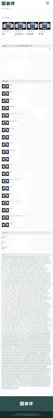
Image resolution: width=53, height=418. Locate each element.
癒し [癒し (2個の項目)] (39, 369)
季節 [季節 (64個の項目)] (37, 347)
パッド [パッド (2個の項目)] (3, 314)
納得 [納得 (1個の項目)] (21, 374)
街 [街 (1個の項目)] (34, 377)
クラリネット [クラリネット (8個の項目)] (9, 284)
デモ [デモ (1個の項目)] (48, 303)
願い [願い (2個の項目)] (41, 385)
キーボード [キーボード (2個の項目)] (33, 281)
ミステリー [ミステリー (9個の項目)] (43, 325)
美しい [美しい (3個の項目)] (47, 374)
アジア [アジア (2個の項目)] (20, 268)
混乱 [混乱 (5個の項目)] (29, 366)
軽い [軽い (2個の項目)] (45, 379)
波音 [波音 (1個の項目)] (5, 366)
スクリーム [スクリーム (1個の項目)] (38, 295)
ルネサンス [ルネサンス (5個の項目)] (32, 330)
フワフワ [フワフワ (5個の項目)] (8, 320)
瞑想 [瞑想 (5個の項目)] (3, 371)
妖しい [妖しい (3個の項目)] (20, 347)
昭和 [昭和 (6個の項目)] (7, 360)
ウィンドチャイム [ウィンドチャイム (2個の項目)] (42, 271)
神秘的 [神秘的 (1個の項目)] (27, 371)
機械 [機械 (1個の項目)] (5, 363)
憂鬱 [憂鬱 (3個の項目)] (17, 355)
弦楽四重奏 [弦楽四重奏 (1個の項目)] (17, 352)
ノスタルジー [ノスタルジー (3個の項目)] (25, 309)
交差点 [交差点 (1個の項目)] (12, 336)
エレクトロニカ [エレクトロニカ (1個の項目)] (11, 276)
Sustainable (12, 150)
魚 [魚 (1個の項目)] (9, 388)
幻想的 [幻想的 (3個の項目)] (6, 352)
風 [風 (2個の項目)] (43, 385)
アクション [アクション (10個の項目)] (42, 265)
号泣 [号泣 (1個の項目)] (3, 341)
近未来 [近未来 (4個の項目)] (48, 379)
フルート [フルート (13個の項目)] (3, 320)
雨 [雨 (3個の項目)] (49, 382)
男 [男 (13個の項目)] (24, 369)
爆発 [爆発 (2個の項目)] (46, 366)
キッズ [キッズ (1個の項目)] (15, 281)
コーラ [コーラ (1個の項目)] (9, 290)
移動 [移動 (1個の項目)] (40, 371)
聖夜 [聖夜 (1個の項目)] (11, 377)
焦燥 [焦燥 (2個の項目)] (43, 366)
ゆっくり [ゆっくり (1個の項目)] (20, 265)
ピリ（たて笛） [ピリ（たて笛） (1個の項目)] (9, 317)
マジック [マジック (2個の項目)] (23, 325)
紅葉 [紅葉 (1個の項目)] (18, 374)
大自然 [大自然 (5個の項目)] (38, 344)
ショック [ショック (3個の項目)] (25, 292)
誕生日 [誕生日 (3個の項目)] (3, 379)
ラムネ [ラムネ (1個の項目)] (43, 328)
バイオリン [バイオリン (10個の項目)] (8, 311)
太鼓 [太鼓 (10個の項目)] (44, 344)
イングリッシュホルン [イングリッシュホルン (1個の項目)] (20, 271)
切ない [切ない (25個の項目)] (9, 339)
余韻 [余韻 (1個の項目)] (30, 336)
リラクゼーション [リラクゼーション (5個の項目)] (25, 330)
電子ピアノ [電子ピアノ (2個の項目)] (6, 385)
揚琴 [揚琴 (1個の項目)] (12, 358)
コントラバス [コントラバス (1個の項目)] (46, 287)
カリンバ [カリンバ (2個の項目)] (3, 281)
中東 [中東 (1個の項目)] (3, 336)
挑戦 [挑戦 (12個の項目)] (3, 358)
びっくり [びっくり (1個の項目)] (3, 265)
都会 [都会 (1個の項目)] (24, 382)
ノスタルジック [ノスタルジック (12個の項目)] (19, 309)
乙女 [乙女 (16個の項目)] (5, 336)
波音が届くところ (14, 121)
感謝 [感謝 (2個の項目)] (15, 355)
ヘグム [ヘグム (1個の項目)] (45, 320)
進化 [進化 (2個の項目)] (5, 382)
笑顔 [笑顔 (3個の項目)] (3, 374)
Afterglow (12, 99)
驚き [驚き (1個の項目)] (45, 385)
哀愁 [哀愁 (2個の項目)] (26, 341)
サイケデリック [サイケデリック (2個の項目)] (32, 290)
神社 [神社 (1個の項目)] (24, 371)
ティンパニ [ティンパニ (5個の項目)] (4, 303)
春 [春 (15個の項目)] (4, 360)
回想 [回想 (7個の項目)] (37, 341)
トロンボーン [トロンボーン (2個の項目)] (22, 306)
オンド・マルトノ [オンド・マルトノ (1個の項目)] (5, 279)
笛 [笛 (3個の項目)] (7, 374)
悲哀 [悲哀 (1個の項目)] (9, 355)
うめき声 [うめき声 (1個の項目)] (14, 260)
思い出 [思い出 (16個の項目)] (29, 352)
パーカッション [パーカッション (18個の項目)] (13, 314)
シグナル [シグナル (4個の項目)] (16, 292)
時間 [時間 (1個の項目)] (12, 360)
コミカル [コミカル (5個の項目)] (28, 287)
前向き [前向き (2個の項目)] (18, 339)
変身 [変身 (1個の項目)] (3, 344)
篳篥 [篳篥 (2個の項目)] (16, 374)
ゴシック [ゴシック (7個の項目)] (17, 290)
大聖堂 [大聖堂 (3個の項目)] (34, 344)
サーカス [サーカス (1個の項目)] (11, 292)
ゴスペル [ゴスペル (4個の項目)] (22, 290)
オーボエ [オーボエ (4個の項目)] (36, 279)
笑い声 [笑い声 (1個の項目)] (49, 371)
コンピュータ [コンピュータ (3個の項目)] (4, 290)
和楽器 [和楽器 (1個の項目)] (20, 341)
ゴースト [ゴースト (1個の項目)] (26, 290)
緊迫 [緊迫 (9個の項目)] (40, 374)
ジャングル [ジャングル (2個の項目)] (27, 295)
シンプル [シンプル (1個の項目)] (3, 295)
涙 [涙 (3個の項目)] (23, 366)
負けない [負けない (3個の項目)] (16, 379)
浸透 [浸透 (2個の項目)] (21, 366)
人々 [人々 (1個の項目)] (18, 336)
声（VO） (4, 241)
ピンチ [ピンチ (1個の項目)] (14, 317)
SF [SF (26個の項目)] (23, 257)
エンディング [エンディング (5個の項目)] (29, 276)
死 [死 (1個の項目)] (16, 363)
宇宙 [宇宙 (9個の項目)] (46, 347)
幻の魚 (11, 186)
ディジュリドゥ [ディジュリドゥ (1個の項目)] (34, 303)
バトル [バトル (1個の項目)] (27, 311)
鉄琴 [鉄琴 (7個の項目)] (29, 382)
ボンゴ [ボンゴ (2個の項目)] (45, 322)
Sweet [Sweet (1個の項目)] (26, 257)
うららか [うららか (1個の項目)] (18, 260)
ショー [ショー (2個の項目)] (29, 292)
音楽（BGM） (5, 247)
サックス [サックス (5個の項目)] (3, 292)
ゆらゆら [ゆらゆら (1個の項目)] (28, 265)
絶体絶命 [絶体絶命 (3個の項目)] (28, 374)
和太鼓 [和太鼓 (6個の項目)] (16, 341)
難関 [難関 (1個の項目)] (47, 382)
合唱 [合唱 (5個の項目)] (5, 341)
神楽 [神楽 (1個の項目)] (21, 371)
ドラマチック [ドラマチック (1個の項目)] (44, 306)
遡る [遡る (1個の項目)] (22, 382)
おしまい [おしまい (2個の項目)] (23, 260)
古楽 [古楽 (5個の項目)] (45, 339)
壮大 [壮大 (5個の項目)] (46, 341)
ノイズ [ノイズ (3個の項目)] (14, 309)
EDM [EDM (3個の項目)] (14, 257)
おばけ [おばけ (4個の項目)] (30, 260)
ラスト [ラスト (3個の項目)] (39, 328)
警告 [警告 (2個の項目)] (13, 379)
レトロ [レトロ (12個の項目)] (48, 330)
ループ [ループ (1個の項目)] (36, 330)
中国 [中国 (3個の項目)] (48, 333)
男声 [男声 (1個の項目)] (26, 369)
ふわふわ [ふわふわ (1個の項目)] (8, 265)
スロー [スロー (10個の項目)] (28, 298)
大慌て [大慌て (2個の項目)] (27, 344)
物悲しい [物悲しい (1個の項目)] (3, 369)
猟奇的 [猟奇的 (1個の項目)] (10, 369)
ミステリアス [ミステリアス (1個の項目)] (37, 325)
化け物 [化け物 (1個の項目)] (34, 339)
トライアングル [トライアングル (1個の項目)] (10, 306)
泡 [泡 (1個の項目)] (48, 363)
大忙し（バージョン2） (15, 201)
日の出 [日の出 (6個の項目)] (36, 358)
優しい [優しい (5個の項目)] (41, 336)
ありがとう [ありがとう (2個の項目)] (4, 260)
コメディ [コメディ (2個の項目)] (32, 287)
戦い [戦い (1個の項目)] (30, 355)
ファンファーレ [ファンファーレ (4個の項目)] (41, 317)
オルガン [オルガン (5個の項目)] (39, 276)
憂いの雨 (12, 128)
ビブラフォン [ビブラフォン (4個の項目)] (32, 314)
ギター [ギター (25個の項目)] (38, 281)
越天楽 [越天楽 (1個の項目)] (34, 379)
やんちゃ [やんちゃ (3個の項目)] (16, 265)
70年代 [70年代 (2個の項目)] (6, 257)
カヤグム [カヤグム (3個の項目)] (48, 279)
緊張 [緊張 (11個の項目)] (37, 374)
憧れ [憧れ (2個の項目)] (20, 355)
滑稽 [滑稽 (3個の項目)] (32, 366)
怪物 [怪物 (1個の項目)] (32, 352)
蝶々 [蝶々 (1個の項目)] (29, 377)
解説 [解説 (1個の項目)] (49, 377)
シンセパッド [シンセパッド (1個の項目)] (41, 292)
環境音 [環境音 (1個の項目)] (18, 369)
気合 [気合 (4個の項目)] (32, 363)
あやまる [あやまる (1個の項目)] (46, 257)
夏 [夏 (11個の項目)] (5, 344)
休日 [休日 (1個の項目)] (27, 336)
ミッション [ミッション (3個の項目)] (49, 325)
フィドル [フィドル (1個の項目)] (46, 317)
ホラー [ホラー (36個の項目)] (9, 322)
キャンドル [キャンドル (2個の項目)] (20, 281)
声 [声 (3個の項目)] (48, 341)
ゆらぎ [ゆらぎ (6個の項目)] (24, 265)
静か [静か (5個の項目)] (26, 385)
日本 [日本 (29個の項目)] (43, 358)
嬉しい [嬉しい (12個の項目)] (27, 347)
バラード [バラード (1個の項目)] (39, 311)
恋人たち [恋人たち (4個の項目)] (38, 352)
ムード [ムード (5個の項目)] (3, 328)
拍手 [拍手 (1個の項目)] (45, 355)
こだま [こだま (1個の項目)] (28, 262)
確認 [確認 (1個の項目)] (16, 371)
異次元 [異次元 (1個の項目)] (32, 369)
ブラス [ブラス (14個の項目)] (22, 320)
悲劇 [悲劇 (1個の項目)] (6, 355)
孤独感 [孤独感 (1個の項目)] (43, 347)
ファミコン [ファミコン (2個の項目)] (29, 317)
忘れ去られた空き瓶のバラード (17, 215)
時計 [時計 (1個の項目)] (9, 360)
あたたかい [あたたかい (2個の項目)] (36, 257)
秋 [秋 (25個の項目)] (35, 371)
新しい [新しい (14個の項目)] (20, 358)
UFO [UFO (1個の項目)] (32, 257)
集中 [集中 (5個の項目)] (44, 382)
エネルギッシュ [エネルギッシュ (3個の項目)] (42, 273)
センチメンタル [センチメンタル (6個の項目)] (48, 298)
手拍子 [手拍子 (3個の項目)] (35, 355)
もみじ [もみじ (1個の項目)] (12, 265)
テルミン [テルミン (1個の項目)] (29, 303)
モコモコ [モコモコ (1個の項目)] (15, 328)
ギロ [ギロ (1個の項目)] (45, 281)
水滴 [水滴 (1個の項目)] (40, 363)
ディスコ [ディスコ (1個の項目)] (40, 303)
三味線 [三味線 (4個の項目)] (28, 333)
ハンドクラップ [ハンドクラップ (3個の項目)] (42, 309)
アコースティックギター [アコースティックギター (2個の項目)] (6, 268)
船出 (11, 194)
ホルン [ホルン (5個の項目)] (27, 322)
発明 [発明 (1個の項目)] (42, 369)
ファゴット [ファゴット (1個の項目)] (23, 317)
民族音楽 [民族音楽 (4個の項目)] (28, 363)
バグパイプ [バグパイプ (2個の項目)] (19, 311)
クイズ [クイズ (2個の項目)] (48, 281)
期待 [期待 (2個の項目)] (26, 360)
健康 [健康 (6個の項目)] (38, 336)
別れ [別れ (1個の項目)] (15, 339)
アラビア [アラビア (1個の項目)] (3, 271)
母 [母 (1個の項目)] (20, 363)
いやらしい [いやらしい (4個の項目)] (9, 260)
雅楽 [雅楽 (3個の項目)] (41, 382)
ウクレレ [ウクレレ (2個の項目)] (9, 273)
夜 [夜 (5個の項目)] (14, 344)
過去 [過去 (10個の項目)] (8, 382)
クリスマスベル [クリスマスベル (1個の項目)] (27, 284)
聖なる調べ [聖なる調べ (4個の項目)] (7, 377)
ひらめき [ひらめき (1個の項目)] (49, 262)
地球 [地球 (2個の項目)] (43, 341)
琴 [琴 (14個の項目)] (13, 369)
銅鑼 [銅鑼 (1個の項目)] (34, 382)
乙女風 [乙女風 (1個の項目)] (9, 336)
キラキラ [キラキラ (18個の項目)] (25, 281)
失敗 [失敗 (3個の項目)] (46, 344)
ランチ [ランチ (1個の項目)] (46, 328)
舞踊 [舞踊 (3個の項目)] (18, 377)
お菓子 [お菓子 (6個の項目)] (17, 262)
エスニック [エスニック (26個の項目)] (36, 273)
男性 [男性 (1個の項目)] (29, 369)
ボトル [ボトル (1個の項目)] (42, 322)
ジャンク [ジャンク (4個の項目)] (22, 295)
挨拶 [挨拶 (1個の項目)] (5, 358)
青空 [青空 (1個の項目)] (23, 385)
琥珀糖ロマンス (13, 106)
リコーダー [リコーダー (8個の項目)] (4, 330)
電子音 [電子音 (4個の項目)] (10, 385)
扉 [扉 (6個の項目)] (32, 355)
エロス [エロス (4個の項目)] (19, 276)
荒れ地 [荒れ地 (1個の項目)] (21, 377)
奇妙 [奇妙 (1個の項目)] (49, 344)
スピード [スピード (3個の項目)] (20, 298)
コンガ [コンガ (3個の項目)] (41, 287)
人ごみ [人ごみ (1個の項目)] (21, 336)
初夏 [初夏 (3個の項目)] (13, 339)
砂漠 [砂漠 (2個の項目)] (7, 371)
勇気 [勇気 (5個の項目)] (31, 339)
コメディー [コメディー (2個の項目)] (37, 287)
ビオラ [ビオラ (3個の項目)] (28, 314)
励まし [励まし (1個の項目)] (25, 339)
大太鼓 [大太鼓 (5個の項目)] (23, 344)
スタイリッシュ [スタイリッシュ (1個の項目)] (44, 295)
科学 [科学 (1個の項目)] (38, 371)
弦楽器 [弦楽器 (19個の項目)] (12, 352)
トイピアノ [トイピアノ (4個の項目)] (4, 306)
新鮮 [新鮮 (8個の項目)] (27, 358)
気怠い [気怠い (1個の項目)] (35, 363)
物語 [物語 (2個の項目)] (7, 369)
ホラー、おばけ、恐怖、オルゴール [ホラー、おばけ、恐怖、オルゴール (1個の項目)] (18, 322)
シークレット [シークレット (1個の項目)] (8, 295)
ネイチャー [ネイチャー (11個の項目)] (9, 309)
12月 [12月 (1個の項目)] (3, 257)
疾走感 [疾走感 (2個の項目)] (36, 369)
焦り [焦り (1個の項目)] (37, 366)
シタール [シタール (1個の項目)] (20, 292)
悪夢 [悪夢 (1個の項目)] (44, 352)
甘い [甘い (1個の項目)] (22, 369)
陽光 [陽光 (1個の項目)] (39, 382)
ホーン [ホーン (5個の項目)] (31, 322)
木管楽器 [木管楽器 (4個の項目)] (35, 360)
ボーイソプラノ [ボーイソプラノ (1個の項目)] (5, 325)
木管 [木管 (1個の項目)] (31, 360)
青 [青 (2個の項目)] (21, 385)
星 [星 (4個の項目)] (2, 360)
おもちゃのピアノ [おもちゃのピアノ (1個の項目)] (46, 260)
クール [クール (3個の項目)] (32, 284)
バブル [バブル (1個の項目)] (30, 311)
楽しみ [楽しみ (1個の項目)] (49, 360)
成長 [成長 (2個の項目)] (27, 355)
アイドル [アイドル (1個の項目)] (37, 265)
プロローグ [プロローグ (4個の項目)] (41, 320)
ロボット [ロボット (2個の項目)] (8, 333)
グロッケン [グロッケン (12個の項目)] (11, 287)
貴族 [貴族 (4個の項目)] (20, 379)
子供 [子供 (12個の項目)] (31, 347)
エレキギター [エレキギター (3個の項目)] (4, 276)
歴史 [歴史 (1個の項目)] (14, 363)
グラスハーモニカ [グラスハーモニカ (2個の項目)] (47, 284)
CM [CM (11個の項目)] (11, 257)
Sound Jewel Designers (26, 413)
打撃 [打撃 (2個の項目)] (38, 355)
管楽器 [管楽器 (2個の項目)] (10, 374)
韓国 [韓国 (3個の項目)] (38, 385)
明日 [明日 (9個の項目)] (49, 358)
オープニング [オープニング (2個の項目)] (31, 279)
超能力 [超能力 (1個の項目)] (31, 379)
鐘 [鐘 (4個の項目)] (36, 382)
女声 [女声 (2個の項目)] (8, 347)
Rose (11, 172)
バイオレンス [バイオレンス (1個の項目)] (13, 311)
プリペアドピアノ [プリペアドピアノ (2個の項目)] (34, 320)
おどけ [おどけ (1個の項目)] (27, 260)
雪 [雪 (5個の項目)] (2, 385)
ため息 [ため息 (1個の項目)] (36, 262)
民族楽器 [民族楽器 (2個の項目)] (24, 363)
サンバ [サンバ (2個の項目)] (7, 292)
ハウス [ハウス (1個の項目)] (36, 309)
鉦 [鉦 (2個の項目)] (31, 382)
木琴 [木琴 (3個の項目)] (29, 360)
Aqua (11, 157)
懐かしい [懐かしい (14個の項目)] (23, 355)
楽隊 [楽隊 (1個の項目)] (3, 363)
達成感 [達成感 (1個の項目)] (14, 382)
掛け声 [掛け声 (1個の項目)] (9, 358)
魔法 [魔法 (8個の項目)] (48, 385)
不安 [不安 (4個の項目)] (37, 333)
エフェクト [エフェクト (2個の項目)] (48, 273)
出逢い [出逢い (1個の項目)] (6, 339)
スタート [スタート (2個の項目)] (3, 298)
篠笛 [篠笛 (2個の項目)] (13, 374)
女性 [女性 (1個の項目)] (17, 347)
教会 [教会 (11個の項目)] (17, 358)
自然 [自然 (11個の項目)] (15, 377)
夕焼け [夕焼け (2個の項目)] (11, 344)
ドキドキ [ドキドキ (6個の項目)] (28, 306)
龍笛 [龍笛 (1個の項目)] (17, 388)
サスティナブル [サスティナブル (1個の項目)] (39, 290)
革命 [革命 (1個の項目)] (35, 385)
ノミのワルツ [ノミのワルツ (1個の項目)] (31, 309)
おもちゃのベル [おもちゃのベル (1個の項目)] (5, 262)
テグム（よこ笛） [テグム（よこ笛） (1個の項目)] (22, 303)
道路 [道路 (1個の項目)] (11, 382)
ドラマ (11, 135)
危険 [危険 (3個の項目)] (43, 339)
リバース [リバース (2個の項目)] (12, 330)
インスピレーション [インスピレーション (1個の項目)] (29, 271)
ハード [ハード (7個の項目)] (47, 309)
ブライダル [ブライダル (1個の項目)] (17, 320)
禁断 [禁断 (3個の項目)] (33, 371)
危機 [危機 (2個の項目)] (40, 339)
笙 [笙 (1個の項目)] (5, 374)
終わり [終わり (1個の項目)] (24, 374)
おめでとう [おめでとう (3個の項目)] (35, 260)
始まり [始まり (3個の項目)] (24, 347)
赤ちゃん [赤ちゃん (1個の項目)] (27, 379)
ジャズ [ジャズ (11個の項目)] (14, 295)
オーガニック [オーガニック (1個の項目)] (12, 279)
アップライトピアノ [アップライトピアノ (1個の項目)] (32, 268)
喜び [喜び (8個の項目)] (28, 341)
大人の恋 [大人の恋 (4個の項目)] (19, 344)
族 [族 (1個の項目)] (33, 358)
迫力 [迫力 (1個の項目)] (3, 382)
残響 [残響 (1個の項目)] (18, 363)
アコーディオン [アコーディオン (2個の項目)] (15, 268)
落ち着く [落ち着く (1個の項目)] (25, 377)
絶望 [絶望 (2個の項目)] (35, 374)
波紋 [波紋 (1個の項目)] (3, 366)
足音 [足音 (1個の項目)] (38, 379)
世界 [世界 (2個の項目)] (46, 333)
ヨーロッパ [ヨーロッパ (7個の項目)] (25, 328)
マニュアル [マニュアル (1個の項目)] (28, 325)
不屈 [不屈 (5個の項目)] (39, 333)
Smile (11, 223)
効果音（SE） (5, 236)
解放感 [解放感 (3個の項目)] (46, 377)
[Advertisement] (26, 65)
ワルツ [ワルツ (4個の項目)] (21, 333)
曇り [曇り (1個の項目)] (18, 360)
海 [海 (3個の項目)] (18, 366)
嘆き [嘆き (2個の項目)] (35, 341)
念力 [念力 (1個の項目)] (26, 352)
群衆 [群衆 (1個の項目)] (3, 377)
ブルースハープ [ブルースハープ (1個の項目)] (27, 320)
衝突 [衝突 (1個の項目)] (39, 377)
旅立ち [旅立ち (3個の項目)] (30, 358)
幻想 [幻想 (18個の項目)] (3, 352)
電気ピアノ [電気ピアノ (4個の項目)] (15, 385)
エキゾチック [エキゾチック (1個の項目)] (28, 273)
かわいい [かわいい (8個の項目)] (24, 262)
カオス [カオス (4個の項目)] (40, 279)
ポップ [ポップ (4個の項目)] (14, 325)
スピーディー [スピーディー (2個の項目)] (15, 298)
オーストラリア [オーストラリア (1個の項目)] (25, 279)
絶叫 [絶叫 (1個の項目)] (32, 374)
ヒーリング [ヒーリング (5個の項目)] (19, 314)
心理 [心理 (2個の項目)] (21, 352)
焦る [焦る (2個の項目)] (40, 366)
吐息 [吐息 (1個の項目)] (8, 341)
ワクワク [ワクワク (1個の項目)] (17, 333)
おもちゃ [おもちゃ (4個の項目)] (39, 260)
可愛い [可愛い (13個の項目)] (48, 339)
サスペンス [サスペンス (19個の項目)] (45, 290)
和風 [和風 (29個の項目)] (23, 341)
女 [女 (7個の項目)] (2, 347)
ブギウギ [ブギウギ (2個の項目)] (12, 320)
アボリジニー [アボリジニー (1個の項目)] (44, 268)
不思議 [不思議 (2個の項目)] (42, 333)
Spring (11, 84)
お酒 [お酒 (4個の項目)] (20, 262)
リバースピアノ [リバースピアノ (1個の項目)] (18, 330)
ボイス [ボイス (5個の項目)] (34, 322)
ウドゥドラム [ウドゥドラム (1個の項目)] (21, 273)
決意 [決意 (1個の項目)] (46, 363)
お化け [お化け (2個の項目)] (10, 262)
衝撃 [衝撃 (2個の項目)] (36, 377)
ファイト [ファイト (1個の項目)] (18, 317)
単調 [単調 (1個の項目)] (37, 339)
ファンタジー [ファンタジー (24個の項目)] (34, 317)
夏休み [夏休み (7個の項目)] (8, 344)
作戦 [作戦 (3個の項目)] (33, 336)
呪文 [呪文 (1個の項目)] (11, 341)
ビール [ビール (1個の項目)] (37, 314)
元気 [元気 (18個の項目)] (45, 336)
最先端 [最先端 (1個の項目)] (21, 360)
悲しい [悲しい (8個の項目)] (47, 352)
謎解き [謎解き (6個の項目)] (9, 379)
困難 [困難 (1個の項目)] (40, 341)
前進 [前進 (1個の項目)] (22, 339)
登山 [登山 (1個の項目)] (45, 369)
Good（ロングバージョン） (16, 179)
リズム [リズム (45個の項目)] (8, 330)
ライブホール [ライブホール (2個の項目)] (31, 328)
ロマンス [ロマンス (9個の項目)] (12, 333)
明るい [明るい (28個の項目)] (46, 358)
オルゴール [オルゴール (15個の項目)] (44, 276)
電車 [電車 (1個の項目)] (19, 385)
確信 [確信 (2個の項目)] (13, 371)
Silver (11, 164)
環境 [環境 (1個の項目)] (15, 369)
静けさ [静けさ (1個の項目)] (29, 385)
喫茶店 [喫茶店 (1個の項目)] (31, 341)
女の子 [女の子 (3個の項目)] (5, 347)
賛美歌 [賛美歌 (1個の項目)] (23, 379)
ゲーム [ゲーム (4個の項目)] (24, 287)
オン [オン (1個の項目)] (48, 276)
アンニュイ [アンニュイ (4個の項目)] (8, 271)
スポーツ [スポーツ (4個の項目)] (24, 298)
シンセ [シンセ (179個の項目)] (37, 292)
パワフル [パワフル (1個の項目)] (7, 314)
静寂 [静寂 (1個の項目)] (32, 385)
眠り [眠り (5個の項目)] (49, 369)
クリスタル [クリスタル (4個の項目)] (15, 284)
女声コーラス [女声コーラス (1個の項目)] (12, 347)
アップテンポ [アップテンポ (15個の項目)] (25, 268)
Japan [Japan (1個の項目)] (17, 257)
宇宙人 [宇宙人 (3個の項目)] (49, 347)
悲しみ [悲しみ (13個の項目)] (3, 355)
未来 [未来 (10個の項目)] (39, 360)
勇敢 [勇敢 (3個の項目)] (28, 339)
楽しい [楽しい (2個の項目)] (45, 360)
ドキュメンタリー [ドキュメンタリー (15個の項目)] (34, 306)
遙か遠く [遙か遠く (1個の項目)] (18, 382)
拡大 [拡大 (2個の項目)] (47, 355)
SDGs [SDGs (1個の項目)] (21, 257)
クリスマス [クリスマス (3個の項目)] (21, 284)
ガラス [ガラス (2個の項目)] (12, 281)
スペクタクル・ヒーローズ (16, 113)
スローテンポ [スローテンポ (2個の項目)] (33, 298)
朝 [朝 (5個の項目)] (23, 360)
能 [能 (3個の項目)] (13, 377)
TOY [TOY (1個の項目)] (29, 257)
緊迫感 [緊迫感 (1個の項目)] (43, 374)
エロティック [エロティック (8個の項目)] (23, 276)
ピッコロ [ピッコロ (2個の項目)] (3, 317)
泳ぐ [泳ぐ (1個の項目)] (8, 366)
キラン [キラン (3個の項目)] (29, 281)
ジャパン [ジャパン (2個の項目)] (17, 295)
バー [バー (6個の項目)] (48, 311)
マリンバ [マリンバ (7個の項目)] (32, 325)
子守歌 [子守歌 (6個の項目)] (34, 347)
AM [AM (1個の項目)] (9, 257)
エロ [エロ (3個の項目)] (16, 276)
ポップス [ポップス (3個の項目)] (18, 325)
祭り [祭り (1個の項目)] (30, 371)
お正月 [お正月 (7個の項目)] (14, 262)
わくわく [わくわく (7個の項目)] (33, 265)
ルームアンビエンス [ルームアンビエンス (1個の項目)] (42, 330)
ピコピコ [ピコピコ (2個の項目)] (45, 314)
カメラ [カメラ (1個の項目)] (44, 279)
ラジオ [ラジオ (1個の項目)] (36, 328)
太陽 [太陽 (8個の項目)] (41, 344)
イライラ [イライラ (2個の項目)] (13, 271)
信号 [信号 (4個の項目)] (36, 336)
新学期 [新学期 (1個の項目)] (24, 358)
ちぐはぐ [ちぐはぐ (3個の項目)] (40, 262)
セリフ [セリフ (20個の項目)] (42, 298)
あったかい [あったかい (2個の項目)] (41, 257)
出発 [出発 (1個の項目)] (3, 339)
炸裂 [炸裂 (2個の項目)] (35, 366)
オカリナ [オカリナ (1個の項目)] (35, 276)
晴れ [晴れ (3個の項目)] (15, 360)
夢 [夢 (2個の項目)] (16, 344)
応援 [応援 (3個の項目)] (23, 352)
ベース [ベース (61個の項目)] (6, 322)
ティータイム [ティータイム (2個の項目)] (9, 303)
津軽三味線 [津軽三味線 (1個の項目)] (12, 366)
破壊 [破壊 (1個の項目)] (10, 371)
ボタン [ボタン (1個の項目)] (38, 322)
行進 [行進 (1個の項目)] (32, 377)
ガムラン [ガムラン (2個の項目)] (8, 281)
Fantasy (11, 142)
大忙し (11, 208)
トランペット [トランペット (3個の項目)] (16, 306)
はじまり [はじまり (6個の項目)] (44, 262)
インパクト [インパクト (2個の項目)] (36, 271)
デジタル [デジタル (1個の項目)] (44, 303)
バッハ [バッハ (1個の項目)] (23, 311)
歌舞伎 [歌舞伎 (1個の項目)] (11, 363)
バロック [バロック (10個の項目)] (44, 311)
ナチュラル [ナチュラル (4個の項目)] (4, 309)
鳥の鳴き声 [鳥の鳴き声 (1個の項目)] (13, 388)
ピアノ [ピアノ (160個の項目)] (41, 314)
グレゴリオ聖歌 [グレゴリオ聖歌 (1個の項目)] (5, 287)
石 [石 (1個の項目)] (5, 371)
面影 (11, 91)
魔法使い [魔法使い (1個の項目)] (3, 388)
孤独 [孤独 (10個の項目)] (40, 347)
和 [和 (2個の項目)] (13, 341)
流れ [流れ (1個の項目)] (16, 366)
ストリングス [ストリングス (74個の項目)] (8, 298)
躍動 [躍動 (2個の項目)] (40, 379)
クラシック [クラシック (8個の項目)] (4, 284)
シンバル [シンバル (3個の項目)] (47, 292)
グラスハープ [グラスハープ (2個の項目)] (40, 284)
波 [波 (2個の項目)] (50, 363)
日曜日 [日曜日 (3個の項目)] (39, 358)
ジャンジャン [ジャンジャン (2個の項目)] (32, 295)
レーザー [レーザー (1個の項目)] (3, 333)
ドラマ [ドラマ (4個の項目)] (39, 306)
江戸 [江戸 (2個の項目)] (43, 363)
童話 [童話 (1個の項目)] (46, 371)
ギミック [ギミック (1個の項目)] (41, 281)
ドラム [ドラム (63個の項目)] (49, 306)
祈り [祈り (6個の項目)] (18, 371)
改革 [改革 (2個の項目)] (15, 358)
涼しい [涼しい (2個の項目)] (26, 366)
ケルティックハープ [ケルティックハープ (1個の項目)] (18, 287)
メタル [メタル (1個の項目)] (7, 328)
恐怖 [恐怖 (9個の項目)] (42, 352)
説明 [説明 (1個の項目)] (6, 379)
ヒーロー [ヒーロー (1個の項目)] (24, 314)
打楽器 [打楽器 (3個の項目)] (41, 355)
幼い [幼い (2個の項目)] (9, 352)
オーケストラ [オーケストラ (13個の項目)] (18, 279)
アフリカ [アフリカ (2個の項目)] (39, 268)
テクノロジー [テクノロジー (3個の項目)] (15, 303)
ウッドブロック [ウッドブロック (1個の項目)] (15, 273)
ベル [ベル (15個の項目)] (3, 322)
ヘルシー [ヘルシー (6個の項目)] (49, 320)
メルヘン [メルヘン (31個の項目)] (11, 328)
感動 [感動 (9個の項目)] (12, 355)
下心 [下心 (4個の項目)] (34, 333)
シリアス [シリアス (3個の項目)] (33, 292)
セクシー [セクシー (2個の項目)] (38, 298)
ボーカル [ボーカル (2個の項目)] (10, 325)
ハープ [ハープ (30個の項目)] (3, 311)
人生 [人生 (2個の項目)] (24, 336)
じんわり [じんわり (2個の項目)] (32, 262)
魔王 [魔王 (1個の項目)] (7, 388)
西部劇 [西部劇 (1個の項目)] (42, 377)
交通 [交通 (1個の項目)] (15, 336)
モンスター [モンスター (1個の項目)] (20, 328)
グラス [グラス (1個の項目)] (35, 284)
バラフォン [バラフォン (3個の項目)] (35, 311)
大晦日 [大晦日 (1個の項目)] (30, 344)
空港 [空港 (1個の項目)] (43, 371)
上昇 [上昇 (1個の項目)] (31, 333)
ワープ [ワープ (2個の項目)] (24, 333)
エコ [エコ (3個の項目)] (32, 273)
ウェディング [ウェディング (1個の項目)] (4, 273)
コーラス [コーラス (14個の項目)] (13, 290)
